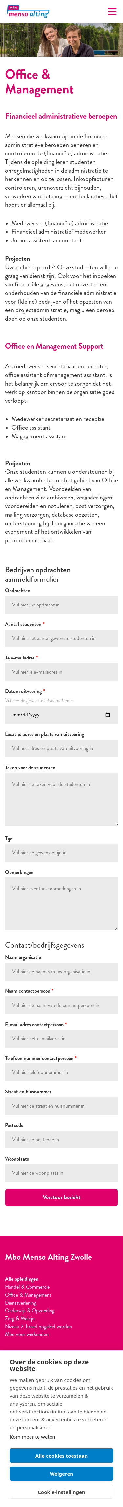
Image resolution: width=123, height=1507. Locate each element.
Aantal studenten (25, 624)
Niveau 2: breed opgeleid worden (38, 1326)
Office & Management (28, 1295)
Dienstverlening (20, 1302)
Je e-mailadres (21, 657)
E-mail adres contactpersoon (36, 1024)
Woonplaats (17, 1159)
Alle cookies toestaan (61, 1455)
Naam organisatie (23, 957)
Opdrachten (17, 590)
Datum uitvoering (25, 691)
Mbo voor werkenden (27, 1334)
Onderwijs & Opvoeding (29, 1310)
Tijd (9, 838)
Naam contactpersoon (29, 991)
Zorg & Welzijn (20, 1318)
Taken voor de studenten (30, 767)
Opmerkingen (19, 872)
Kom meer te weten (32, 1436)
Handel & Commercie (27, 1287)
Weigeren (61, 1473)
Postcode (14, 1125)
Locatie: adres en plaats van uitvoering (44, 734)
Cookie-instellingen (61, 1492)
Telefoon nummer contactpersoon (41, 1058)
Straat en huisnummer (28, 1091)
